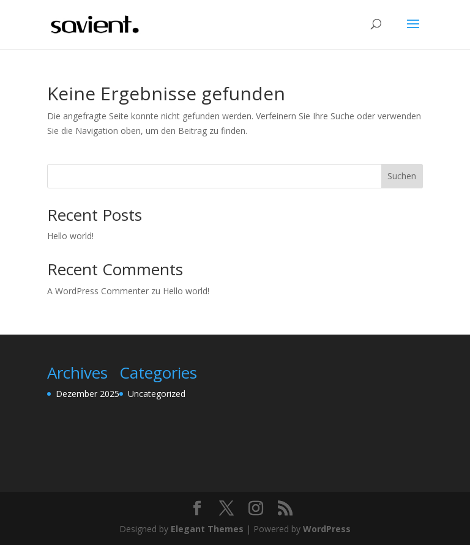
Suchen (401, 176)
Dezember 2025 (87, 393)
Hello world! (70, 236)
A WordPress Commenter (98, 291)
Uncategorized (156, 393)
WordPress (327, 529)
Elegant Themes (207, 529)
